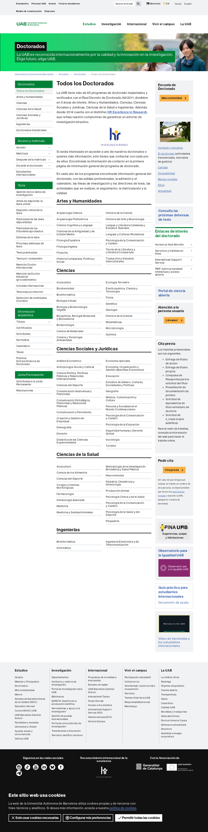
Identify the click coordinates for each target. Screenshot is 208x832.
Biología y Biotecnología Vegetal (72, 308)
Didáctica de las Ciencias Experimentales (72, 441)
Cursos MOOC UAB (26, 710)
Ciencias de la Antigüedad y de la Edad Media (76, 233)
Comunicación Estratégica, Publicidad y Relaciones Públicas (73, 403)
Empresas (50, 11)
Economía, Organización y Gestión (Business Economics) (125, 368)
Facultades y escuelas (27, 722)
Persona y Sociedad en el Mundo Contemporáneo (121, 408)
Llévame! (172, 320)
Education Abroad (25, 706)
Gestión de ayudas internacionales (62, 718)
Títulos (33, 321)
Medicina (62, 506)
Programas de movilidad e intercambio (102, 679)
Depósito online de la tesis (29, 212)
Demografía (64, 427)
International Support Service (173, 261)
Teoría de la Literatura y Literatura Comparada (120, 251)
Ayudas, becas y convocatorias (24, 733)
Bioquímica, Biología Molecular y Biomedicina (76, 317)
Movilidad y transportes (174, 711)
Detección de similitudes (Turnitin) (31, 299)
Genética (111, 303)
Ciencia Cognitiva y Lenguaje (75, 225)
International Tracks (99, 696)
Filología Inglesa (67, 246)
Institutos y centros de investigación (64, 683)
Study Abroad (96, 701)
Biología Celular (67, 300)
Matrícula (33, 153)
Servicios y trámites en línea (173, 252)
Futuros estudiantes (69, 3)
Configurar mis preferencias (88, 818)
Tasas (20, 352)
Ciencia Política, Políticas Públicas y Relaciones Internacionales (72, 376)
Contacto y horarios (170, 147)
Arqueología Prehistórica (72, 219)
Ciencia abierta (169, 690)
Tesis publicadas (26, 252)
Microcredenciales (25, 690)
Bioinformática (66, 294)
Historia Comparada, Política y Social (76, 260)
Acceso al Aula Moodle (173, 244)
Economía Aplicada (118, 360)
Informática (64, 547)
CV (166, 3)
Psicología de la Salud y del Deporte (123, 513)
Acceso (33, 147)
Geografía (112, 391)
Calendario (23, 345)
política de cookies (123, 808)
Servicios (130, 693)
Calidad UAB (168, 707)
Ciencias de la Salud (28, 109)
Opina (164, 699)
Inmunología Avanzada (71, 500)
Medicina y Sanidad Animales (75, 512)
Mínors (18, 694)
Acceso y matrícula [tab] (31, 141)
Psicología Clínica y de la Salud (125, 496)
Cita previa (172, 470)
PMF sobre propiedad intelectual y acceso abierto (173, 271)
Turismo (111, 445)
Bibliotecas (58, 696)
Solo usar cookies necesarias (35, 818)
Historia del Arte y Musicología (125, 219)
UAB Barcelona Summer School (28, 717)
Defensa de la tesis (28, 237)
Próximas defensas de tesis (30, 245)
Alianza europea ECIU (100, 717)
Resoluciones (24, 390)
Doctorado (80, 74)
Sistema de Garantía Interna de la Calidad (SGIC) (30, 700)
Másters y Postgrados (27, 681)
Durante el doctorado (33, 165)
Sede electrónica (170, 716)
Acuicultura (64, 282)
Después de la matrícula (33, 159)
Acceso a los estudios (100, 705)
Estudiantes (22, 3)
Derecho (62, 433)
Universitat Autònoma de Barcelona (34, 74)
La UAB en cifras (170, 677)
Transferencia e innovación (66, 731)
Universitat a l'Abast (26, 726)
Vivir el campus (163, 24)
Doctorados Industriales (31, 130)
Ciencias (21, 102)
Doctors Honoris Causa (174, 720)
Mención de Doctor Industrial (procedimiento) (28, 276)
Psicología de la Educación (122, 424)
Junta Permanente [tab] (31, 375)
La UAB (185, 24)
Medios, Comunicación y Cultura (121, 399)
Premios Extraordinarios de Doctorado (28, 361)
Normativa (22, 339)
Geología (111, 309)
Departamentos (60, 677)
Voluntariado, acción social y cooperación (140, 687)
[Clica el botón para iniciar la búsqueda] (138, 4)
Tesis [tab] (21, 185)
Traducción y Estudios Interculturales (120, 260)
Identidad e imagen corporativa (171, 735)
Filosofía (62, 252)
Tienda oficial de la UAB (137, 697)
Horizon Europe (96, 721)
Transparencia (168, 694)
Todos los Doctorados (30, 90)
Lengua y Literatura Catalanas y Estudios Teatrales (125, 227)
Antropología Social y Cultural (75, 366)
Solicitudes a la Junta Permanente (29, 383)
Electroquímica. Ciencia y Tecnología (122, 290)
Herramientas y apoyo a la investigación (66, 710)
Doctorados (21, 686)
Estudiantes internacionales (26, 173)
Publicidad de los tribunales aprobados (29, 230)
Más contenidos (172, 98)
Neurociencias (115, 475)
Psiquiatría (112, 521)
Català (178, 3)
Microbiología (114, 328)
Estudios (89, 24)
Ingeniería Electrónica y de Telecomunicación (122, 543)
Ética (161, 185)
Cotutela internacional (30, 285)
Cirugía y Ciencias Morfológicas (68, 486)
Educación (112, 376)
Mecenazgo (131, 706)
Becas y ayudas (167, 179)
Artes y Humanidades (29, 96)
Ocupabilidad (166, 173)
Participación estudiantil (138, 677)
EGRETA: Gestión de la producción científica (64, 703)
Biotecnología (65, 324)
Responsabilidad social (137, 702)
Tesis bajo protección (29, 291)
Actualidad (165, 190)
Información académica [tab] (26, 313)
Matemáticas (114, 322)
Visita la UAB (22, 738)
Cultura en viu (132, 681)
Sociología (112, 439)
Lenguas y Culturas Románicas (125, 234)
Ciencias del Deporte (70, 385)
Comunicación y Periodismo (74, 412)
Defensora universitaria (173, 725)
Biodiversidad (65, 288)
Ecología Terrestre (117, 282)
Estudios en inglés (98, 684)
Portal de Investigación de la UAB (67, 691)
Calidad (163, 167)
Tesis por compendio (29, 258)
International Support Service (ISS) (100, 711)
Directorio (154, 3)
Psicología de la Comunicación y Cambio (125, 242)
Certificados (24, 327)
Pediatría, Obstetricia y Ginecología (120, 483)
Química (111, 334)
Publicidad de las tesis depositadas (30, 221)
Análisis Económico (69, 360)
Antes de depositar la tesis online (29, 202)
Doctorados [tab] (26, 84)
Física (109, 297)
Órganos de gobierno (172, 686)
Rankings (166, 681)
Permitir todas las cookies (138, 818)
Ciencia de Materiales (70, 331)
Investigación (111, 24)
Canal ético (167, 703)
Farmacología (65, 493)
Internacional (136, 24)
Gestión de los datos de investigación (31, 193)
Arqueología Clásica (69, 212)
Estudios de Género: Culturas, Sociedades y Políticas (124, 383)
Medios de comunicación (29, 11)
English (188, 3)
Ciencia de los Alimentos (72, 472)
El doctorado (166, 153)
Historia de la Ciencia (119, 212)
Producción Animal (117, 490)
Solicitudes (23, 333)
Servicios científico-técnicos (67, 735)
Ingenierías (23, 124)
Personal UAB (39, 3)
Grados (19, 677)
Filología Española (68, 240)
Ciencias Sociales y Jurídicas (28, 117)
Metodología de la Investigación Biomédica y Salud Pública (126, 468)
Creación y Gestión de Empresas (70, 420)
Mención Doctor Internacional (26, 266)
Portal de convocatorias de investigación (66, 725)
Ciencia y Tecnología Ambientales (69, 339)
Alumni (52, 3)
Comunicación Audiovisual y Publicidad (74, 393)
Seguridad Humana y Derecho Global (124, 432)
